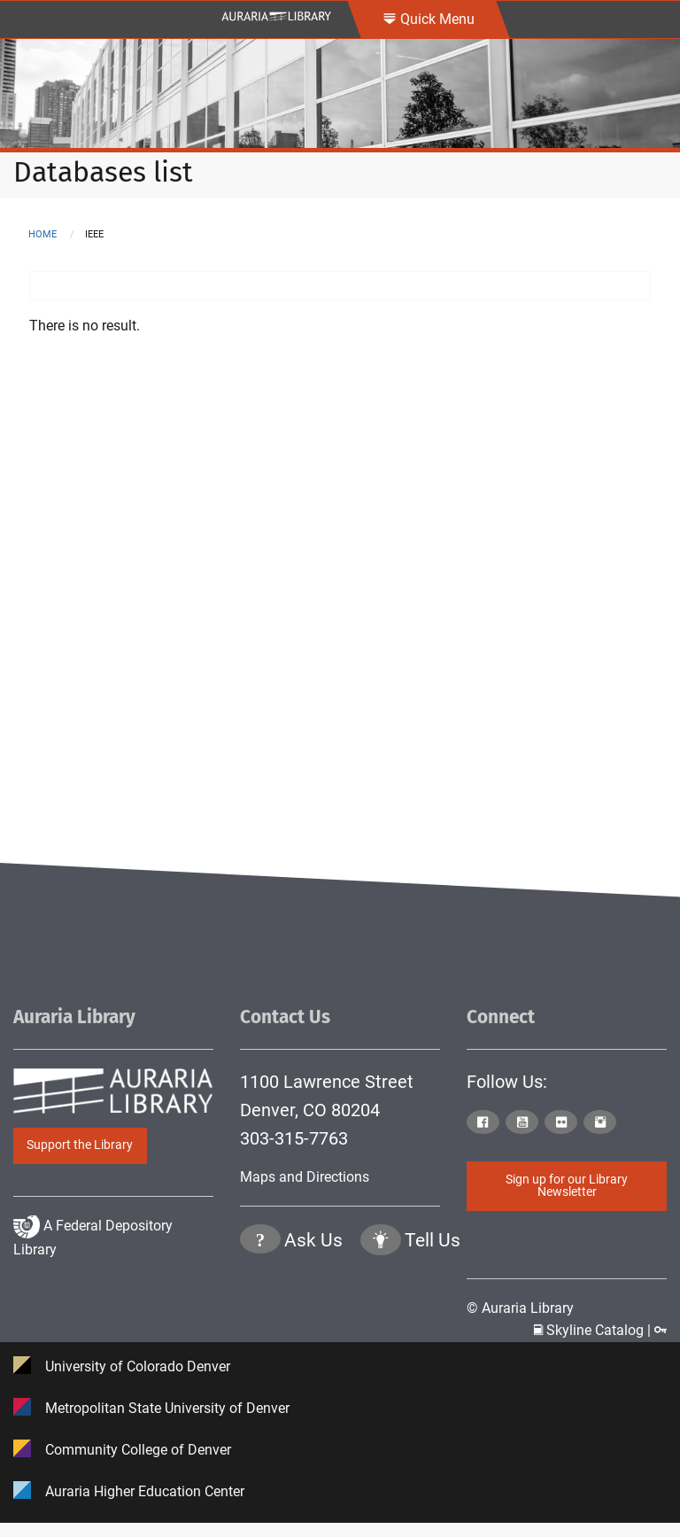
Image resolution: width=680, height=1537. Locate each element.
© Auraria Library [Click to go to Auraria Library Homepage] (520, 1307)
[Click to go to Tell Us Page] (380, 1314)
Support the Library (80, 1145)
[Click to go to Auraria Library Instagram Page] (601, 1122)
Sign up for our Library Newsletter (567, 1185)
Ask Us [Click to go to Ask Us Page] (313, 1313)
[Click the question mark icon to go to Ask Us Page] (260, 1314)
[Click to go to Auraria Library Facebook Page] (484, 1122)
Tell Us (432, 1313)
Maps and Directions (304, 1176)
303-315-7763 (294, 1138)
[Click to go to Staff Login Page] (660, 1330)
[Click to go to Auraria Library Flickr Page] (562, 1122)
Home (42, 234)
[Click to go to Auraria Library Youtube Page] (523, 1122)
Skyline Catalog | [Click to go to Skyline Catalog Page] (594, 1330)
